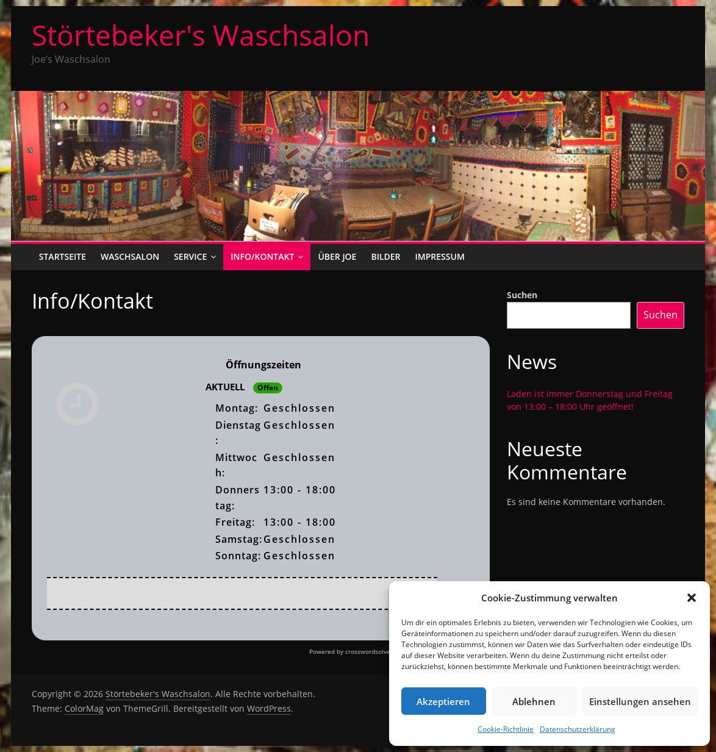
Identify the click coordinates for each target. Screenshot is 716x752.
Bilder (385, 256)
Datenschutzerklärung (577, 729)
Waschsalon (130, 256)
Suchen (522, 295)
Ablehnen (534, 701)
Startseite (62, 256)
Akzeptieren (443, 701)
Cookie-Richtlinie (506, 729)
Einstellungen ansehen (640, 701)
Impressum (440, 256)
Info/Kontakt (262, 256)
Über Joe (337, 256)
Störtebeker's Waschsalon (201, 35)
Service (190, 256)
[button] (692, 598)
